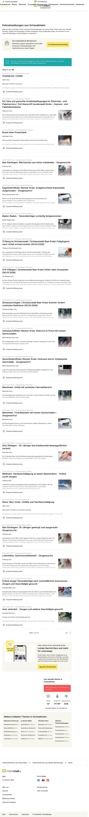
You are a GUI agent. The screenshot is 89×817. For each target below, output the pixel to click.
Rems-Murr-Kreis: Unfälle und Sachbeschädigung (28, 502)
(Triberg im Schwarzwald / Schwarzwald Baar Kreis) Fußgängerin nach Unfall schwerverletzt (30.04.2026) (35, 243)
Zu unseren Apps (8, 780)
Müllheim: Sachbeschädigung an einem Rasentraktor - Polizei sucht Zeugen (34, 475)
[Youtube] (43, 780)
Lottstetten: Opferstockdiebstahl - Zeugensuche (27, 555)
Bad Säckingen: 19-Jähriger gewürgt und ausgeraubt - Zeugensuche (30, 528)
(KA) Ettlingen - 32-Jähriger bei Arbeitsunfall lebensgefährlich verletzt (34, 447)
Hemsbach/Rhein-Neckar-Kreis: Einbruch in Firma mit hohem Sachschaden (34, 332)
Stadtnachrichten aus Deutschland (14, 763)
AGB (3, 814)
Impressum (25, 814)
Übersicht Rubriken (9, 802)
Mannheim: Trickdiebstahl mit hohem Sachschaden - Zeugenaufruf (29, 414)
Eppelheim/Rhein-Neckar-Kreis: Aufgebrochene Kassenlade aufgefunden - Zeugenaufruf (33, 189)
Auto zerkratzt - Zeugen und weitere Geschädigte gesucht (32, 609)
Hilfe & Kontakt (42, 791)
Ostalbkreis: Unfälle (12, 76)
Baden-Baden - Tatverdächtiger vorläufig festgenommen (31, 216)
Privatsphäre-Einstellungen (42, 814)
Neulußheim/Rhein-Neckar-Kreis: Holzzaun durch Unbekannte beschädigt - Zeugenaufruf (34, 360)
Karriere (5, 791)
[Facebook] (38, 780)
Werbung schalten (8, 798)
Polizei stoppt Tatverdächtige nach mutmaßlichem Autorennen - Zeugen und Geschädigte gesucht (35, 582)
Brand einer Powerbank (14, 132)
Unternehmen (7, 795)
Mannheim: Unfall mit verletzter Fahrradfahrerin (27, 387)
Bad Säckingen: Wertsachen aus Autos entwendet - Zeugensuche (36, 162)
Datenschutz (13, 814)
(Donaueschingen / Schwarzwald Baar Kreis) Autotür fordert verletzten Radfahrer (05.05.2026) (33, 304)
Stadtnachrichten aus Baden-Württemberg (46, 763)
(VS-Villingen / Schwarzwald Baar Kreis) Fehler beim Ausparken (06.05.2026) (35, 271)
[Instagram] (47, 780)
